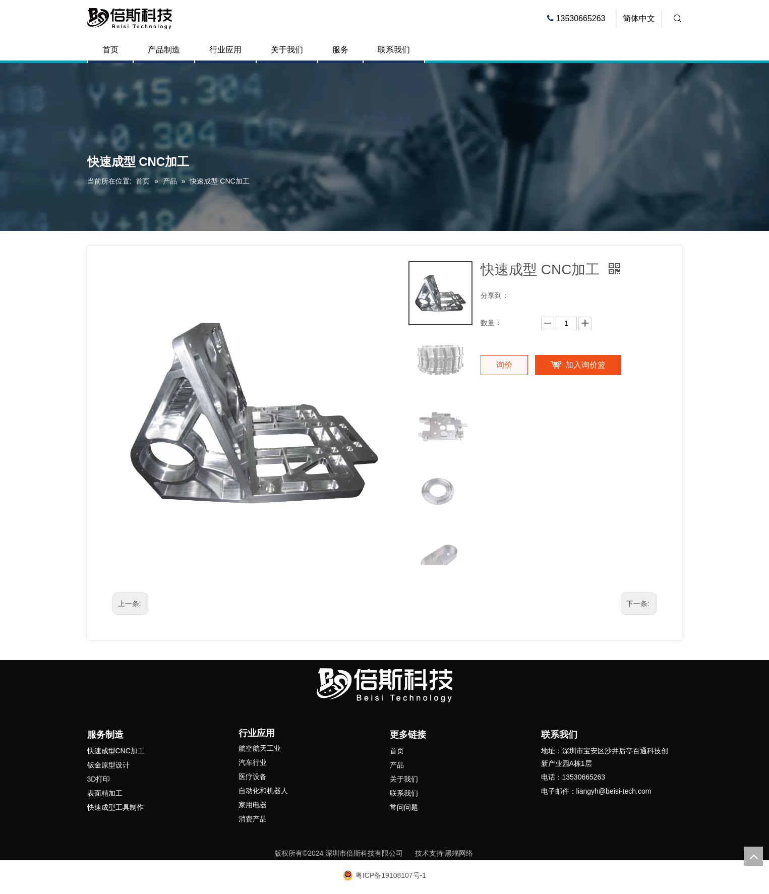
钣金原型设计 (108, 765)
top (753, 856)
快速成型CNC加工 (116, 751)
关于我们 (287, 49)
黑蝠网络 (459, 853)
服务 (340, 49)
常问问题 (404, 807)
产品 (397, 765)
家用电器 (253, 805)
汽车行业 (253, 762)
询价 (504, 365)
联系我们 (394, 49)
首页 (110, 49)
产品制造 (164, 49)
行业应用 (225, 49)
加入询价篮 (585, 365)
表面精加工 (105, 793)
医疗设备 (253, 776)
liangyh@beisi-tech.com (614, 791)
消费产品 (253, 819)
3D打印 (98, 779)
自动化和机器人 (263, 791)
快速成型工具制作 (115, 807)
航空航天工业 (260, 748)
